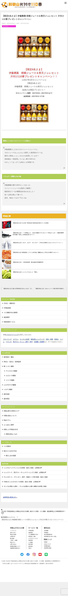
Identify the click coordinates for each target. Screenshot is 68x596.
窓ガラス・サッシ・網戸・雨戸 (23, 356)
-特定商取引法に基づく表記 (50, 550)
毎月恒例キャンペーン (9, 40)
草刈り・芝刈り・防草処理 (12, 375)
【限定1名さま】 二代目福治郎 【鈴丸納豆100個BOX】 (28, 276)
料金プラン (7, 434)
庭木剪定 (6, 412)
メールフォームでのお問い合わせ (34, 20)
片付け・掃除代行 (9, 317)
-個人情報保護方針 (48, 548)
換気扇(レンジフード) (37, 353)
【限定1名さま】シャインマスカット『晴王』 (25, 286)
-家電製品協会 (47, 560)
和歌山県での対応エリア (11, 425)
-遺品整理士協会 (47, 562)
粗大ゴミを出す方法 (10, 465)
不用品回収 (7, 322)
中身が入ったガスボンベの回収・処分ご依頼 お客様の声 (22, 495)
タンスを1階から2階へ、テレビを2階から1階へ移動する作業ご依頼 (25, 500)
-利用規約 (46, 546)
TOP (33, 526)
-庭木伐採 (30, 558)
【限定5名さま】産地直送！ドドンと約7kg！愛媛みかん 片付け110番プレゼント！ (36, 266)
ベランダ (8, 356)
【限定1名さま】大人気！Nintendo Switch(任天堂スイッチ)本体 (31, 237)
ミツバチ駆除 (10, 394)
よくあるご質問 (9, 439)
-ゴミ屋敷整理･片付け (33, 548)
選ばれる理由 (13, 548)
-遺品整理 (30, 546)
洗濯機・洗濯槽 (39, 356)
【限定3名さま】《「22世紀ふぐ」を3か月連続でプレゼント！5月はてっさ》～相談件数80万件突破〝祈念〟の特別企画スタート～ (38, 247)
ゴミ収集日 (7, 460)
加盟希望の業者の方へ (10, 511)
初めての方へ (13, 546)
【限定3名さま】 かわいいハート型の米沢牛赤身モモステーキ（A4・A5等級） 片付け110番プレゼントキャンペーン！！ (51, 302)
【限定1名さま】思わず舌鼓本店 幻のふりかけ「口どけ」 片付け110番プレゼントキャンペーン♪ (18, 302)
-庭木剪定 (30, 560)
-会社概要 (46, 544)
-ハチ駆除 (30, 556)
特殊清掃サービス (9, 336)
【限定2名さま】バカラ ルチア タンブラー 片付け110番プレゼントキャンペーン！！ (38, 256)
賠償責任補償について (15, 560)
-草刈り (30, 562)
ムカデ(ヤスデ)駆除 (10, 399)
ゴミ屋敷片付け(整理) (10, 326)
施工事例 (12, 552)
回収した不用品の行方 (11, 443)
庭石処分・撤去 (9, 371)
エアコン (16, 353)
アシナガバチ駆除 (11, 385)
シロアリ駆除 (8, 403)
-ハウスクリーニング (33, 552)
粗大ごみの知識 (11, 469)
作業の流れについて (10, 429)
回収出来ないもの (11, 448)
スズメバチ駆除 (11, 389)
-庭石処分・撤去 (32, 550)
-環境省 (45, 556)
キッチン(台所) (24, 353)
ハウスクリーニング (12, 348)
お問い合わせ (13, 558)
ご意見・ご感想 (13, 554)
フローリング (7, 353)
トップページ (13, 544)
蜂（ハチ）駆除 (9, 380)
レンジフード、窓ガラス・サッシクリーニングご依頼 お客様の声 (25, 486)
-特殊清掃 (30, 554)
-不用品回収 (31, 544)
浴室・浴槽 (49, 353)
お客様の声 (12, 550)
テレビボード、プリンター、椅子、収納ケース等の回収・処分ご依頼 (26, 491)
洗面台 (56, 353)
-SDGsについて (47, 558)
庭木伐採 (6, 408)
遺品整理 (6, 331)
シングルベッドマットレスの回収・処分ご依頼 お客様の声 (23, 482)
